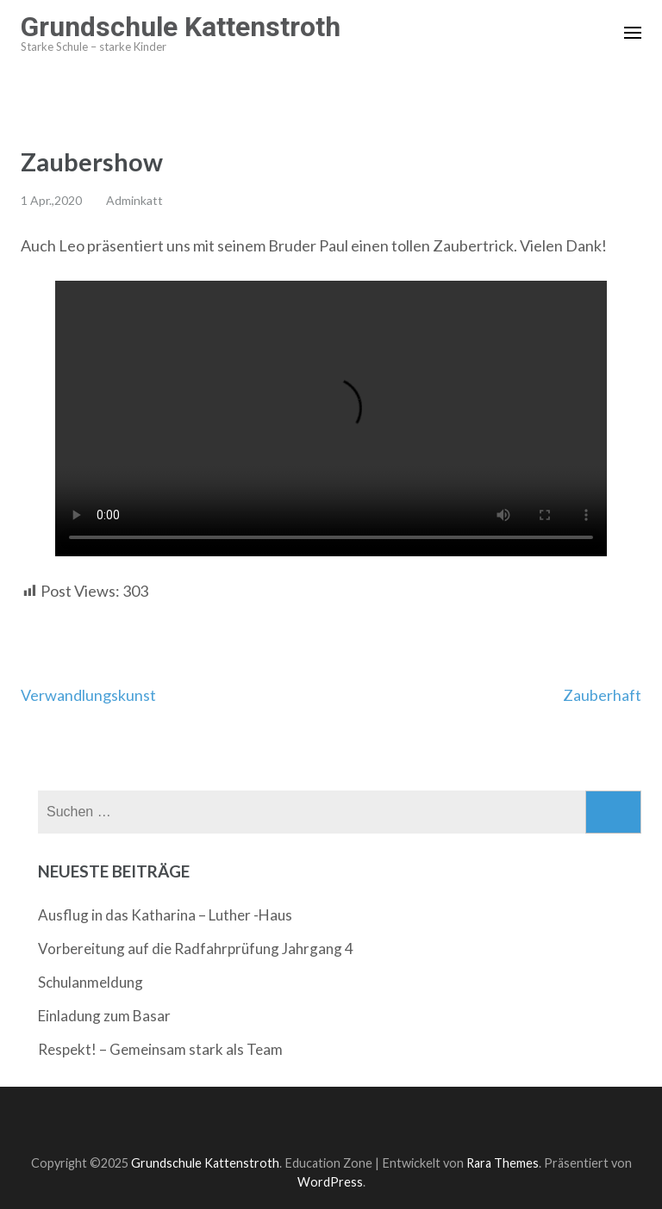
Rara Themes (502, 1163)
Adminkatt (134, 200)
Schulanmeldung (90, 982)
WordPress (330, 1182)
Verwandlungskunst (88, 694)
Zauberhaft (602, 694)
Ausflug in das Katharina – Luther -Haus (165, 915)
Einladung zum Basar (104, 1016)
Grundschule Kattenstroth (180, 26)
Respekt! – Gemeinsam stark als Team (160, 1049)
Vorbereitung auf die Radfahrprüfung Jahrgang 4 (195, 948)
